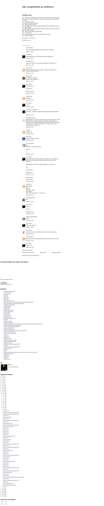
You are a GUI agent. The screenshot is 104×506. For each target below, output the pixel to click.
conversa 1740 (6, 445)
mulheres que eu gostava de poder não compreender (14, 330)
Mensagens (4, 501)
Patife (27, 136)
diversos (5, 312)
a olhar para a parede (7, 417)
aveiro (5, 295)
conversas (29, 40)
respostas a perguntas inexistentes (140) (11, 413)
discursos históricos (8, 311)
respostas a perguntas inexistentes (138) (11, 425)
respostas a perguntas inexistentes (11, 344)
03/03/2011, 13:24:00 (30, 114)
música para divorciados (8, 331)
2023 (3, 377)
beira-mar (6, 298)
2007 (3, 494)
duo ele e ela (6, 315)
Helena (27, 67)
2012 (3, 391)
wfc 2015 (5, 356)
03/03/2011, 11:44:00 (30, 100)
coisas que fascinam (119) (8, 450)
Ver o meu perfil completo (13, 366)
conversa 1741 (6, 442)
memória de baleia (7, 322)
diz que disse (6, 314)
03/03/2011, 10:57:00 (30, 58)
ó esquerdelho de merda (7, 423)
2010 (3, 489)
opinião (5, 335)
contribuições (6, 306)
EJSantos (28, 236)
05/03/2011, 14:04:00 (30, 240)
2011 (3, 393)
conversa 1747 (6, 421)
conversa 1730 (6, 473)
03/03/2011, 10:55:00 (30, 51)
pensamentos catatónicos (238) (9, 436)
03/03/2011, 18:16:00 (30, 181)
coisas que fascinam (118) (8, 483)
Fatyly (27, 230)
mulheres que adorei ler (8, 329)
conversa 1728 (6, 478)
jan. (4, 488)
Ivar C (27, 54)
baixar (5, 296)
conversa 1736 (6, 458)
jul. (3, 402)
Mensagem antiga (56, 252)
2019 (3, 380)
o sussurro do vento (7, 439)
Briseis (27, 76)
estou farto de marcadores (9, 318)
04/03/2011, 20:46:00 (30, 233)
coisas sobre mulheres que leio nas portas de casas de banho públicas (18, 302)
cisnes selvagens (6, 440)
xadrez (5, 357)
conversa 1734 (6, 462)
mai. (4, 406)
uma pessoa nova (6, 456)
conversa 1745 (6, 429)
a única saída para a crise (8, 426)
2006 (3, 496)
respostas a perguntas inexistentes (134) (11, 470)
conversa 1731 (6, 469)
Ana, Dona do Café (30, 109)
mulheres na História (8, 327)
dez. (4, 395)
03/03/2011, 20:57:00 (30, 194)
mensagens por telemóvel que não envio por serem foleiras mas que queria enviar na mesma (22, 323)
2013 (3, 390)
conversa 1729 (26, 15)
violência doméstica (8, 353)
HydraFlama (29, 197)
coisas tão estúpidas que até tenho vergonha (13, 303)
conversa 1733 (6, 464)
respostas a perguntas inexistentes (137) (11, 443)
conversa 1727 (6, 481)
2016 (3, 385)
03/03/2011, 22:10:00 (30, 213)
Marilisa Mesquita (30, 216)
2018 (3, 382)
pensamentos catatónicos (9, 341)
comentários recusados (8, 304)
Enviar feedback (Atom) (33, 255)
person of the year (7, 342)
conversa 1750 (6, 410)
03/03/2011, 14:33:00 (30, 133)
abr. (4, 407)
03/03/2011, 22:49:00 (30, 220)
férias (5, 319)
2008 (3, 492)
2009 (3, 491)
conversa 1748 (6, 418)
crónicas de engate (7, 310)
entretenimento (7, 316)
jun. (4, 404)
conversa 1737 (6, 453)
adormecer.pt (6, 294)
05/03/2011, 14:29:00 (30, 247)
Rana (27, 184)
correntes (5, 308)
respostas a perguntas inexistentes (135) (11, 467)
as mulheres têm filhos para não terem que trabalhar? (13, 477)
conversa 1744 (6, 431)
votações (5, 354)
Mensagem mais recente (28, 252)
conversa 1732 (6, 466)
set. (4, 399)
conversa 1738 (6, 451)
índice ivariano (7, 321)
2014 (3, 388)
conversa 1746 (6, 428)
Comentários (4, 504)
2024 (3, 376)
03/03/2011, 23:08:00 (30, 227)
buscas (5, 299)
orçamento (6, 337)
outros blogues (7, 338)
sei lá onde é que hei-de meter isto (11, 346)
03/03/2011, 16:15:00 (30, 140)
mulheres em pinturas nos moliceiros (11, 326)
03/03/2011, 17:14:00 (30, 174)
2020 (3, 379)
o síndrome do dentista (7, 472)
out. (4, 398)
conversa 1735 (6, 459)
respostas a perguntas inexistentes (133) (11, 480)
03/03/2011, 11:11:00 (30, 73)
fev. (4, 486)
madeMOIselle (29, 117)
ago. (4, 401)
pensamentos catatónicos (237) (9, 461)
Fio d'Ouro (28, 143)
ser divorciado (6, 348)
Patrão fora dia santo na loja (9, 340)
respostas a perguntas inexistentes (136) (11, 447)
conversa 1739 (6, 448)
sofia (5, 349)
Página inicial (43, 252)
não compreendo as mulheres (38, 7)
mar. (4, 409)
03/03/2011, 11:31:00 (30, 93)
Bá (26, 130)
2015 (3, 387)
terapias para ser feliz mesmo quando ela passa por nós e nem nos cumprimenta (20, 352)
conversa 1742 (6, 437)
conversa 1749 (6, 415)
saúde (5, 345)
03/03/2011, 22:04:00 (30, 201)
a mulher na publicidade (8, 291)
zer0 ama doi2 (6, 358)
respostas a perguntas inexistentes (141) (11, 412)
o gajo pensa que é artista (9, 333)
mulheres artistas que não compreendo (11, 325)
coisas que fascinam (8, 300)
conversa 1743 (6, 434)
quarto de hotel (6, 432)
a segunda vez (7, 292)
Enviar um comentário (27, 250)
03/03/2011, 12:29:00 (30, 106)
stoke (5, 350)
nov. (4, 396)
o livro (5, 334)
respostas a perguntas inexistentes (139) (11, 420)
